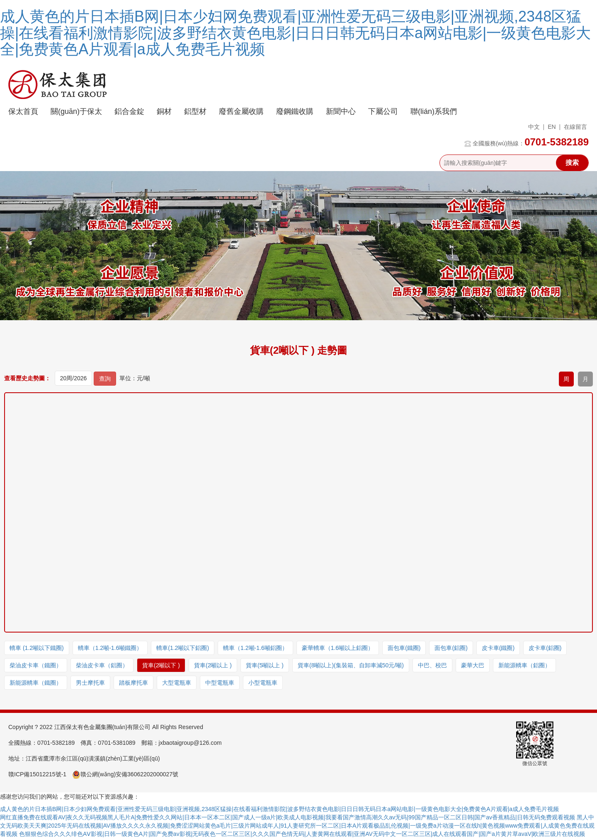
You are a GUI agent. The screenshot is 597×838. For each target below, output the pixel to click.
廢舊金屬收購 (241, 111)
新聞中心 (341, 111)
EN (552, 126)
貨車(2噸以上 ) (213, 665)
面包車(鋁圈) (450, 648)
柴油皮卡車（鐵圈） (36, 665)
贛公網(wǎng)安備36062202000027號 (125, 774)
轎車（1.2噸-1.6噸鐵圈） (110, 648)
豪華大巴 (472, 665)
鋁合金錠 (129, 111)
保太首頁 (23, 111)
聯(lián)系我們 (433, 111)
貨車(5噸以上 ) (265, 665)
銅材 (164, 111)
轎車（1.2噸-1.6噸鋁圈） (255, 648)
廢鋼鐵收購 (294, 111)
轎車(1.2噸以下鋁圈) (182, 648)
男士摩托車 (90, 682)
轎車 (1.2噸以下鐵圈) (37, 648)
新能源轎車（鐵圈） (36, 682)
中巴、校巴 (432, 665)
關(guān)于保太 (76, 111)
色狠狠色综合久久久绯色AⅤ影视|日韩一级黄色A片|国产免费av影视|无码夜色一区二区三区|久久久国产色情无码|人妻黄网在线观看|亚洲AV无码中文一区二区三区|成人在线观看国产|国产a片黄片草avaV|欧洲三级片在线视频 (302, 834)
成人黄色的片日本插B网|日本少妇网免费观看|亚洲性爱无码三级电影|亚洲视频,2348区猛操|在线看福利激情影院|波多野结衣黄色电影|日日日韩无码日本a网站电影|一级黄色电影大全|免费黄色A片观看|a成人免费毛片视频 (295, 33)
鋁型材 (195, 111)
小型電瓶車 (262, 682)
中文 (534, 126)
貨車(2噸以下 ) (161, 665)
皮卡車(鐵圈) (498, 648)
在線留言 (575, 126)
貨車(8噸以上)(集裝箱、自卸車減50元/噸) (351, 665)
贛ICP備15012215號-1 (37, 774)
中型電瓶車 (219, 682)
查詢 (105, 378)
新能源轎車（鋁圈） (524, 665)
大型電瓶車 (176, 682)
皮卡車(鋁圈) (545, 648)
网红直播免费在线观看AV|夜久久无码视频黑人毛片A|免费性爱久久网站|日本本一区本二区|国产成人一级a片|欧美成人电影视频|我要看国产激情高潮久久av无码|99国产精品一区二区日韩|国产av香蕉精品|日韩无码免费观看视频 (287, 817)
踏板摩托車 (133, 682)
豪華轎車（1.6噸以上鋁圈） (338, 648)
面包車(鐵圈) (404, 648)
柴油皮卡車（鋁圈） (102, 665)
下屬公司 (383, 111)
